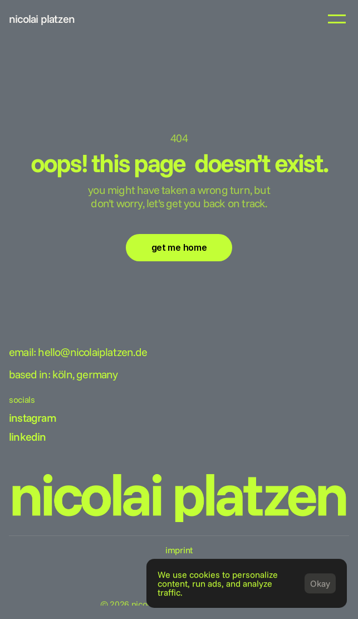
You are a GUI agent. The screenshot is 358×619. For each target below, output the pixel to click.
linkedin (27, 436)
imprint (179, 549)
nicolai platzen (42, 19)
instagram (32, 418)
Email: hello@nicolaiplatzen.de (78, 352)
